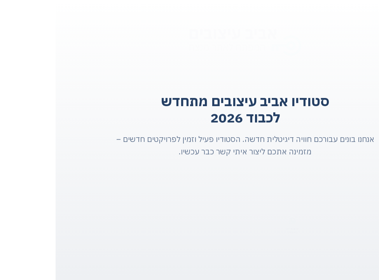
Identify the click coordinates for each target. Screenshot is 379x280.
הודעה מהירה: (237, 229)
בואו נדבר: (331, 231)
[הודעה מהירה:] (237, 221)
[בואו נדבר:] (331, 222)
